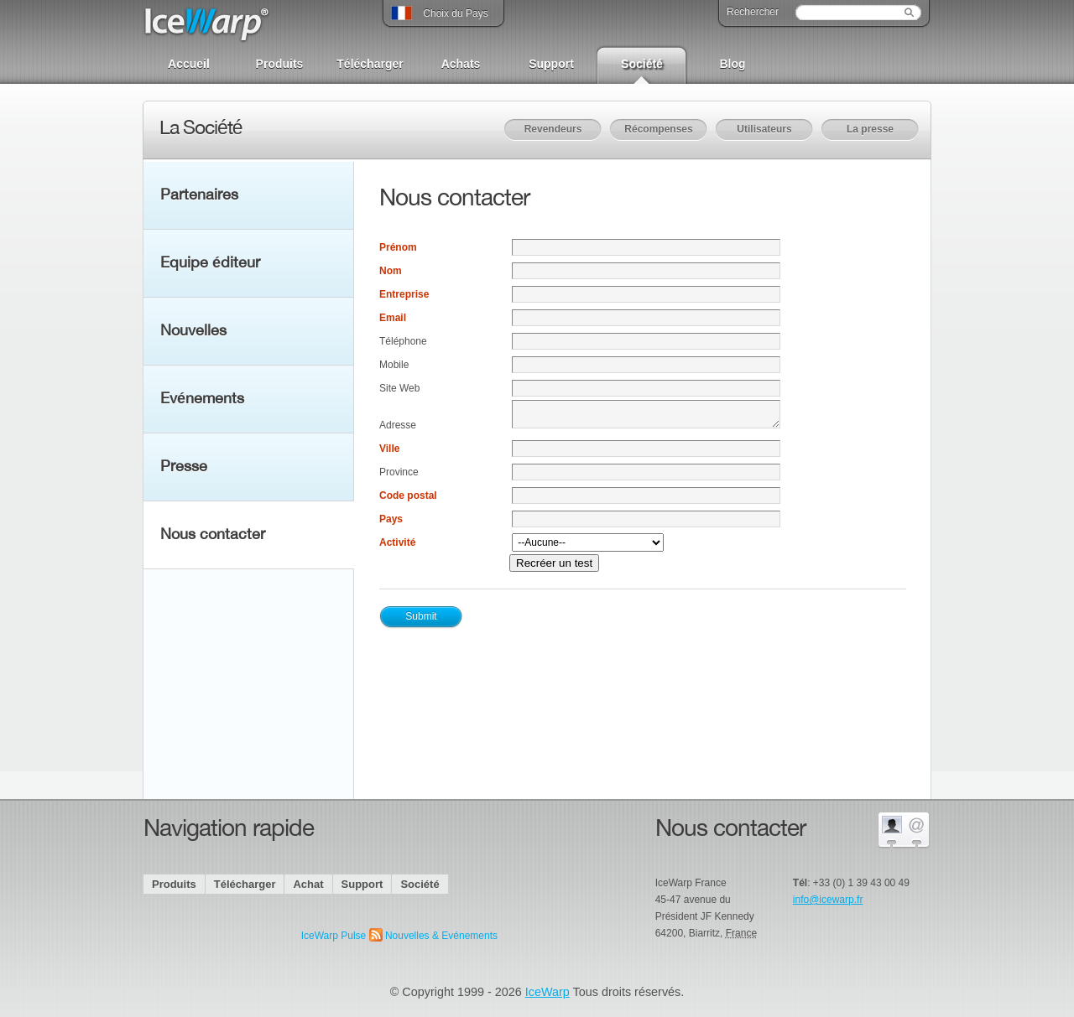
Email (392, 318)
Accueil (189, 63)
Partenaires (199, 195)
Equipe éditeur (210, 263)
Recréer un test (554, 563)
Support (551, 63)
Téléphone (403, 341)
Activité (397, 542)
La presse (870, 129)
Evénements (202, 399)
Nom (390, 271)
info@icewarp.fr (828, 899)
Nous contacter (212, 534)
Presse (183, 467)
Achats (461, 63)
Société (642, 63)
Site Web (399, 388)
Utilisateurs (764, 129)
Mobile (394, 365)
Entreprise (404, 294)
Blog (732, 63)
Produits (280, 63)
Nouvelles (193, 331)
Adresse (397, 425)
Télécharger (369, 63)
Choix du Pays (439, 10)
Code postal (408, 495)
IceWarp (547, 992)
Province (399, 472)
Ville (389, 448)
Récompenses (658, 129)
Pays (391, 519)
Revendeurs (553, 129)
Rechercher (753, 12)
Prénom (398, 247)
